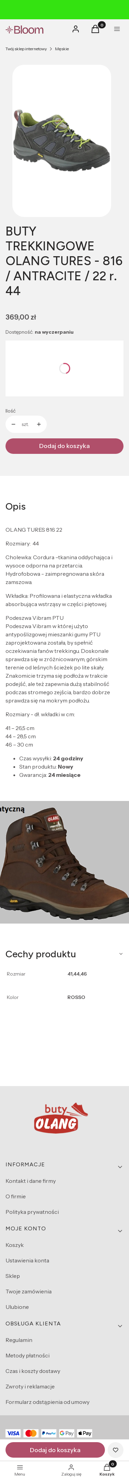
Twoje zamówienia (29, 1291)
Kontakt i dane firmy (31, 1180)
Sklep (13, 1275)
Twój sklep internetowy (26, 48)
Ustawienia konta (27, 1260)
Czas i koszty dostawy (33, 1370)
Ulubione (17, 1306)
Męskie (62, 48)
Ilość (10, 411)
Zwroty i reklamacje (30, 1386)
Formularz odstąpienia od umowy (47, 1401)
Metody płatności (28, 1355)
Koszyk (15, 1244)
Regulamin (19, 1339)
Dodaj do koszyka (64, 446)
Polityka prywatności (32, 1211)
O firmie (16, 1196)
